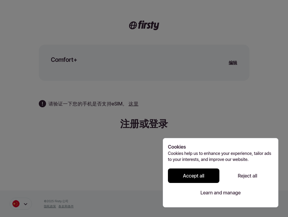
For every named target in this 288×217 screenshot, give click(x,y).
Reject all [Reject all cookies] (247, 176)
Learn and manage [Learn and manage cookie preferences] (220, 193)
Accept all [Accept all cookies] (193, 176)
